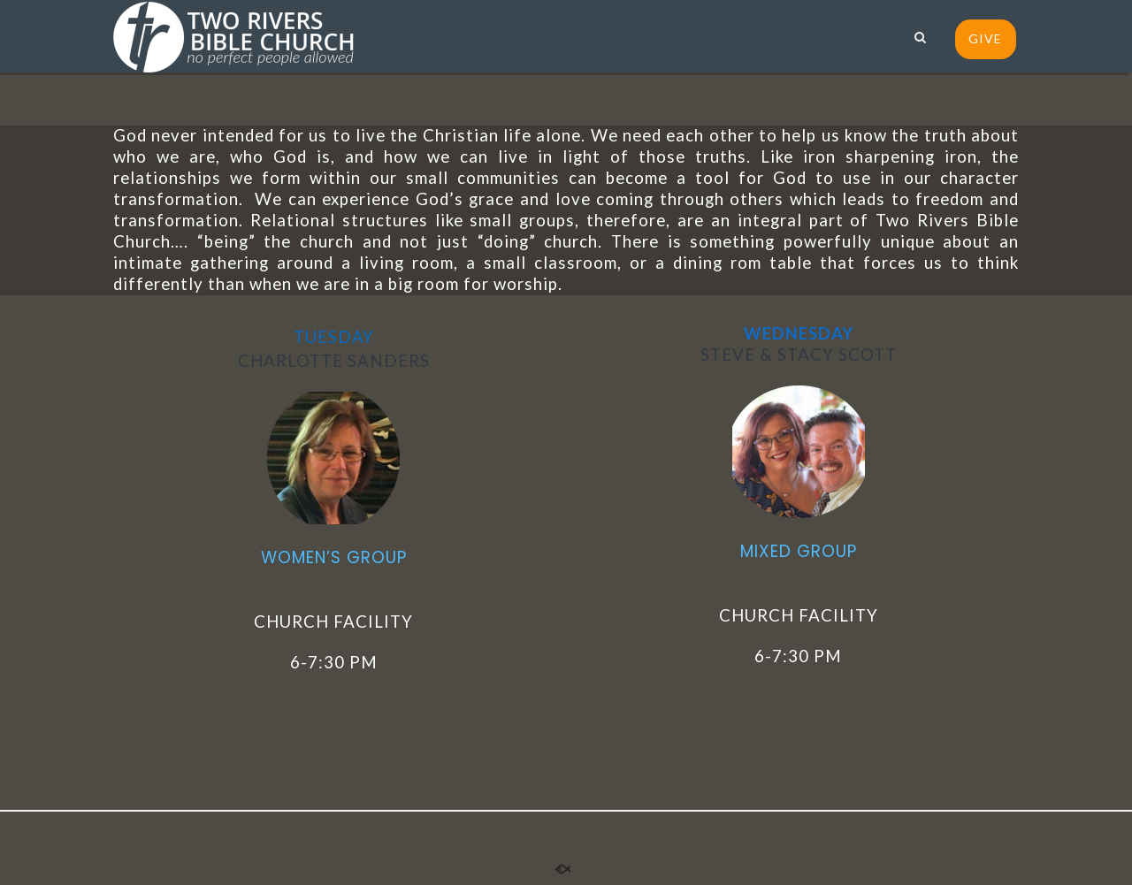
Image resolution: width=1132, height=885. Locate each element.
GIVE (985, 38)
